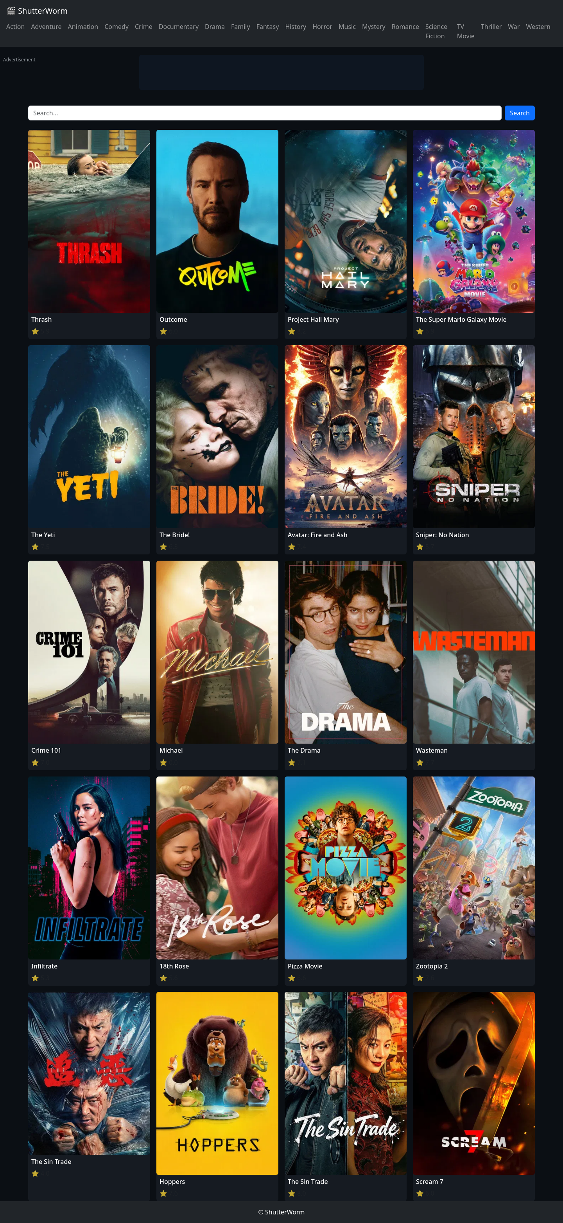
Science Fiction (436, 31)
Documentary (179, 26)
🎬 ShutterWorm (37, 10)
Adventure (46, 26)
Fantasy (267, 26)
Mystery (373, 26)
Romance (405, 26)
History (295, 26)
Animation (83, 26)
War (514, 26)
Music (347, 26)
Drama (215, 26)
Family (240, 26)
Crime (143, 26)
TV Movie (466, 31)
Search (520, 113)
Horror (322, 26)
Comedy (116, 26)
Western (538, 26)
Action (15, 26)
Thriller (491, 26)
